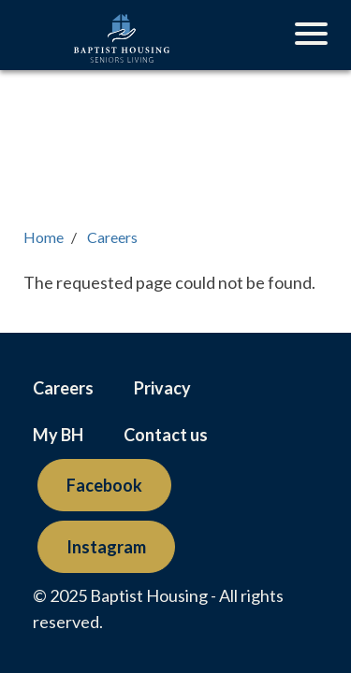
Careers (112, 237)
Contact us (166, 434)
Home (43, 237)
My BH (58, 434)
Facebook (104, 485)
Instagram (106, 547)
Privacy (162, 388)
